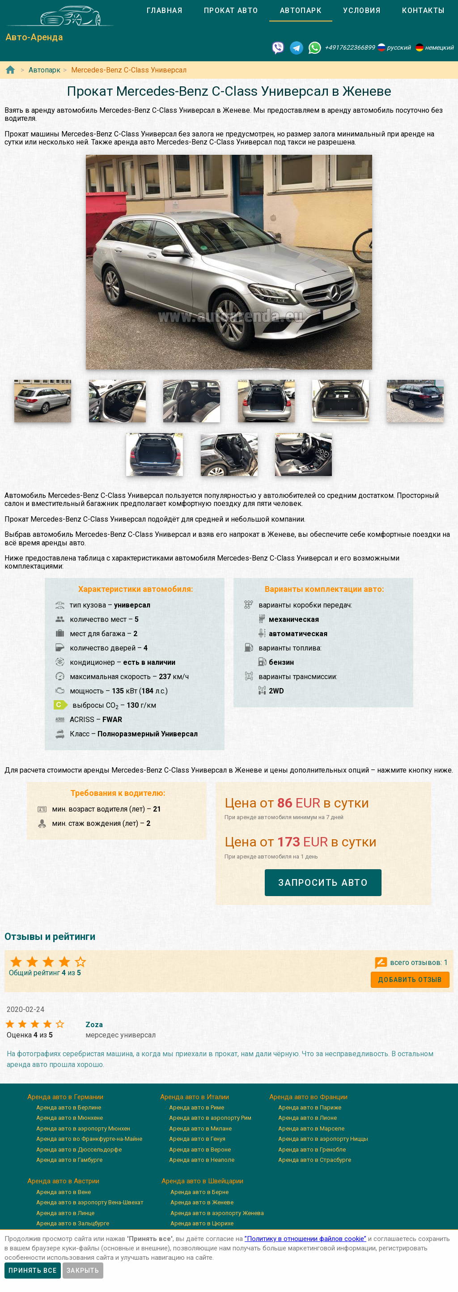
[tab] (164, 10)
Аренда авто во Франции (308, 1097)
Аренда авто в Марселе (311, 1128)
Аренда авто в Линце (65, 1213)
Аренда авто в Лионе (307, 1117)
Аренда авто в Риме (196, 1107)
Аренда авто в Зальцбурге (72, 1223)
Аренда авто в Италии (194, 1097)
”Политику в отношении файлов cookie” (305, 1239)
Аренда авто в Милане (200, 1128)
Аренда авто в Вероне (200, 1149)
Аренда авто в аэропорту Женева (217, 1213)
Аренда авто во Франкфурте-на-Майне (89, 1138)
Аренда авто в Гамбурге (69, 1159)
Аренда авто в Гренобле (312, 1149)
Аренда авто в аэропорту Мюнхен (83, 1128)
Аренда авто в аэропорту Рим (210, 1117)
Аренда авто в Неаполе (201, 1159)
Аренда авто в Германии (65, 1097)
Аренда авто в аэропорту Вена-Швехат (90, 1202)
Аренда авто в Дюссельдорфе (79, 1149)
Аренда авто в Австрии (63, 1181)
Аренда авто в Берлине (68, 1107)
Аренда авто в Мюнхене (69, 1117)
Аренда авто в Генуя (197, 1138)
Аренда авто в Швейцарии (202, 1181)
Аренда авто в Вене (63, 1192)
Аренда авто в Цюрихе (201, 1223)
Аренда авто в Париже (309, 1107)
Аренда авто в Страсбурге (314, 1159)
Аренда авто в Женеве (201, 1202)
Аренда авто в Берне (199, 1192)
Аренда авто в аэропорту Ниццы (323, 1138)
